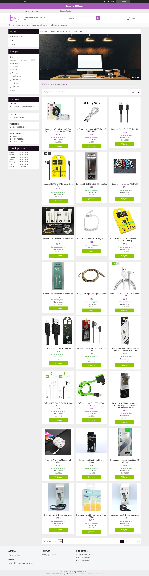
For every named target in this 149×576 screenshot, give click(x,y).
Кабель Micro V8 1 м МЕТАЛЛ (125, 184)
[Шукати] (98, 18)
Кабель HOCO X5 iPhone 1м (58, 349)
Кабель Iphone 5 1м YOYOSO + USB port (91, 404)
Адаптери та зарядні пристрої (37, 25)
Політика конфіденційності (95, 574)
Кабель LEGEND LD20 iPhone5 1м (91, 184)
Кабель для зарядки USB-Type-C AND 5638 (91, 130)
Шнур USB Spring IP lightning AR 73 (91, 295)
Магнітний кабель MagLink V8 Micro (58, 461)
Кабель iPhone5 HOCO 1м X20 (124, 129)
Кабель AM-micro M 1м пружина (91, 239)
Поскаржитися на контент (77, 574)
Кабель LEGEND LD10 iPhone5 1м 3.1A (58, 240)
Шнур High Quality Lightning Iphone (91, 461)
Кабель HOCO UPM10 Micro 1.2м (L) (58, 185)
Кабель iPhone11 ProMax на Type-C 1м (91, 516)
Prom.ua (85, 572)
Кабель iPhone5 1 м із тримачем (124, 515)
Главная (43, 32)
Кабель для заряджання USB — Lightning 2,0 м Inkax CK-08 (125, 350)
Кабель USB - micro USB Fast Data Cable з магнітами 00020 (58, 130)
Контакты (78, 32)
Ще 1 (13, 90)
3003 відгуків (110, 1)
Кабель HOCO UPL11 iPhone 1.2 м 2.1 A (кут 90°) (124, 240)
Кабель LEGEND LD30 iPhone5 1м (58, 294)
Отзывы (13, 44)
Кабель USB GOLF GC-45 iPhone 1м (91, 350)
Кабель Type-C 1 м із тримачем (58, 515)
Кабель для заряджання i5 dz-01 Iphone (124, 461)
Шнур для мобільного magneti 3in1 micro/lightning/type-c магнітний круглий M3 (124, 405)
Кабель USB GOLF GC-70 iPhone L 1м (58, 404)
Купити (59, 146)
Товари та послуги (18, 25)
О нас (68, 32)
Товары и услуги (57, 32)
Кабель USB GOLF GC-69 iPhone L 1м (124, 295)
